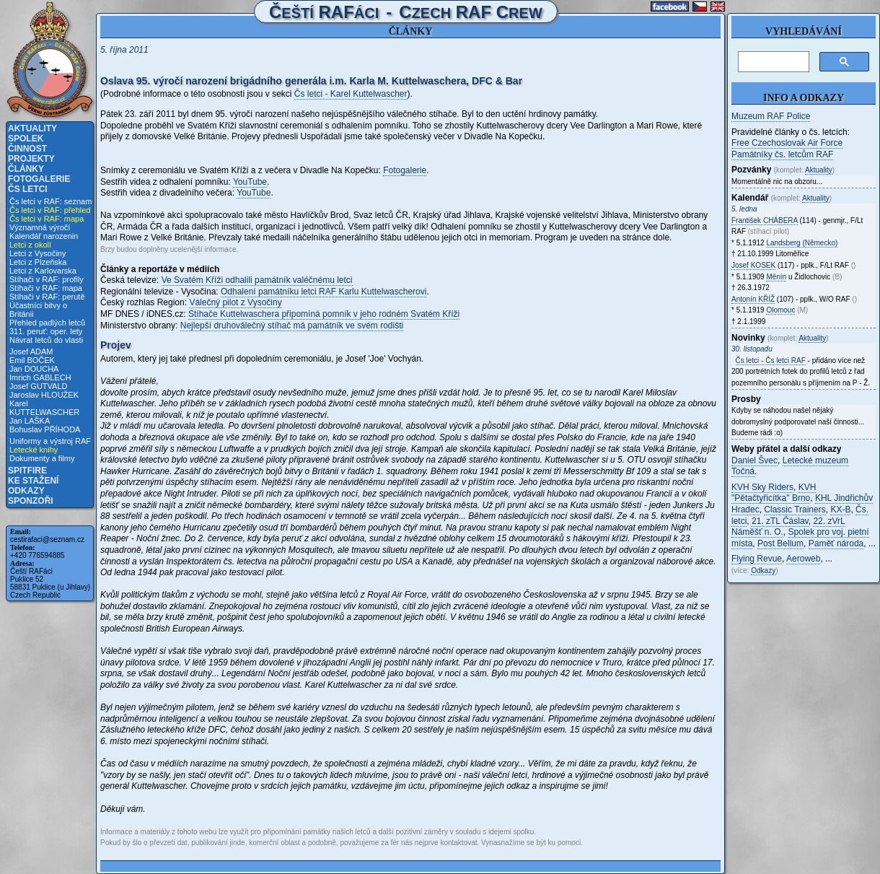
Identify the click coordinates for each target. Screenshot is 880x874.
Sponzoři (30, 501)
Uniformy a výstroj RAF (50, 441)
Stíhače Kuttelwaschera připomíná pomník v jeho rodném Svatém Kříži (323, 314)
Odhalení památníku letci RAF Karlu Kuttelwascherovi (323, 292)
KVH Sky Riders (762, 487)
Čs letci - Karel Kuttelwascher (351, 94)
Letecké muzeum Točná (789, 466)
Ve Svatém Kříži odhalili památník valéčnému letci (257, 280)
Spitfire (27, 471)
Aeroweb (803, 559)
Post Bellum (780, 543)
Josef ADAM (31, 351)
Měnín (776, 277)
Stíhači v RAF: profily (46, 279)
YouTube (250, 182)
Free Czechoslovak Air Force (786, 143)
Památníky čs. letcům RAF (782, 154)
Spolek (25, 139)
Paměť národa (836, 543)
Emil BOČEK (32, 360)
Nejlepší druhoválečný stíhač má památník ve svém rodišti (291, 325)
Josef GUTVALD (38, 386)
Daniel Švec (754, 460)
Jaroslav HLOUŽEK (44, 394)
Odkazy (26, 491)
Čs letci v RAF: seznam (50, 201)
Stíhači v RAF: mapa (45, 288)
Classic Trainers (794, 509)
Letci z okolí (30, 244)
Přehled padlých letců (47, 322)
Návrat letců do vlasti (46, 340)
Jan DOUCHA (33, 368)
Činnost (27, 149)
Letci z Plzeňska (37, 262)
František (764, 220)
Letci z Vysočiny (37, 253)
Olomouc (780, 310)
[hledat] (772, 62)
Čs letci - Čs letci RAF (771, 360)
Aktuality (32, 128)
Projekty (31, 159)
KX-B (840, 509)
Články (26, 169)
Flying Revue (756, 559)
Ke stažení (33, 481)
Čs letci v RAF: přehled (49, 210)
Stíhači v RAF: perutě (47, 296)
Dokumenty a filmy (41, 458)
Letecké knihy (33, 449)
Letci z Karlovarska (42, 270)
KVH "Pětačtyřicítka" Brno (773, 493)
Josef (753, 265)
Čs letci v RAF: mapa (46, 218)
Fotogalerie (39, 179)
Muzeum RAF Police (770, 116)
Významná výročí (39, 227)
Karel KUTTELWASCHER (44, 407)
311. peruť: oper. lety (45, 331)
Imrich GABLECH (40, 377)
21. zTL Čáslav (780, 521)
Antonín (753, 299)
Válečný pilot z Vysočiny (235, 302)
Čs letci (28, 189)
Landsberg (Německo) (801, 243)
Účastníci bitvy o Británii (38, 309)
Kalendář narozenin (43, 236)
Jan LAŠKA (29, 420)
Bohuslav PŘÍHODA (44, 429)
